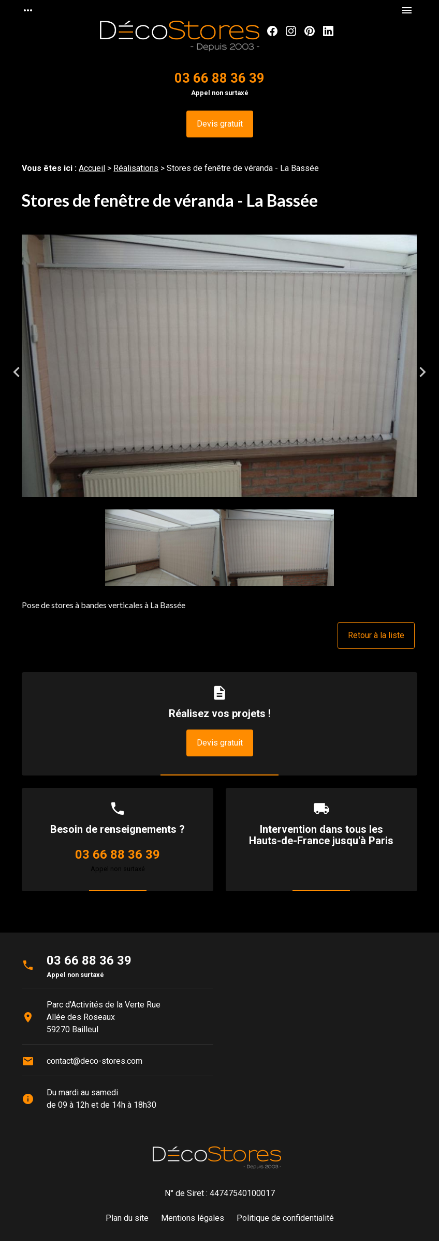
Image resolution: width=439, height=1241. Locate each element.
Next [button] (422, 372)
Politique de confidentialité (285, 1218)
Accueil (92, 168)
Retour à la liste (376, 635)
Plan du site (127, 1218)
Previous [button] (16, 372)
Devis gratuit (220, 124)
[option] (219, 372)
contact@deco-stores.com (94, 1061)
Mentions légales (192, 1218)
